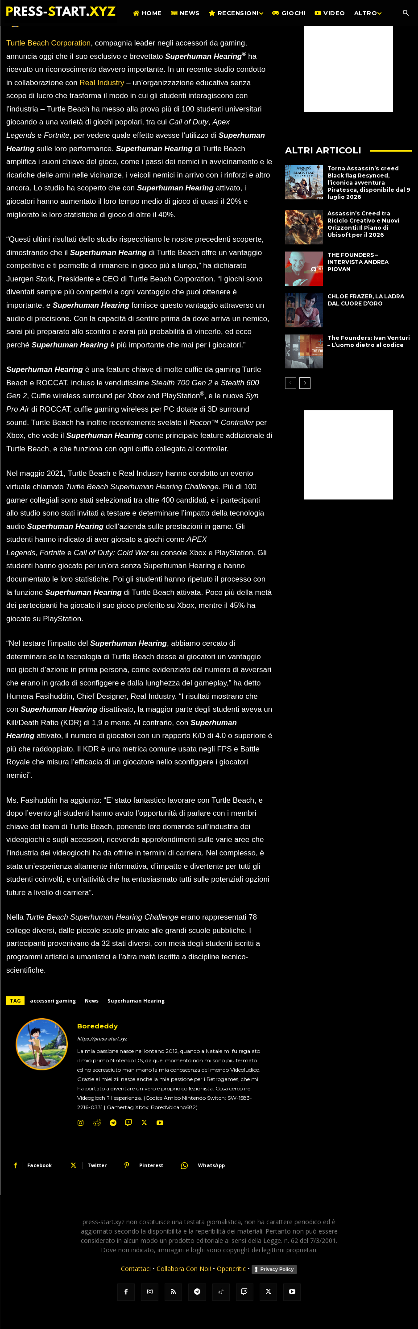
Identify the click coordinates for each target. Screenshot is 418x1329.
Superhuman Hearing (136, 1000)
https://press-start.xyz (102, 1039)
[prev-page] (290, 382)
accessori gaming (53, 1000)
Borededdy (97, 1026)
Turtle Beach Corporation (48, 43)
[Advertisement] (348, 67)
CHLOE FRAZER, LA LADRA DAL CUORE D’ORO (365, 299)
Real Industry (101, 82)
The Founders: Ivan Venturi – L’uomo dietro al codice (368, 340)
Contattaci (136, 1268)
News (92, 1000)
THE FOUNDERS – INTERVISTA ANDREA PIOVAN (358, 261)
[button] (405, 13)
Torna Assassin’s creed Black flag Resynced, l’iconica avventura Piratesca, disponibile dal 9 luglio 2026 (368, 182)
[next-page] (304, 382)
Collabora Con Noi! (184, 1268)
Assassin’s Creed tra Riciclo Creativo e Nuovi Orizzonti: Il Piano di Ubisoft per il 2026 (368, 223)
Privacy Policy (277, 1269)
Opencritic (232, 1268)
